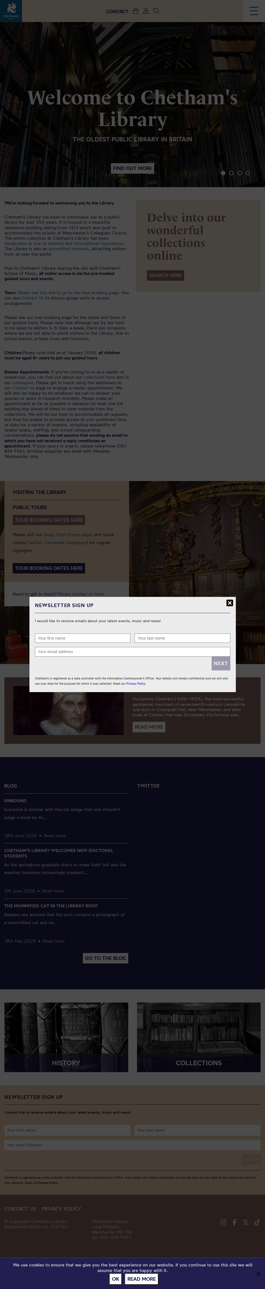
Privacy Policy (136, 684)
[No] (258, 1273)
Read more (141, 1279)
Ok (115, 1279)
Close (229, 603)
